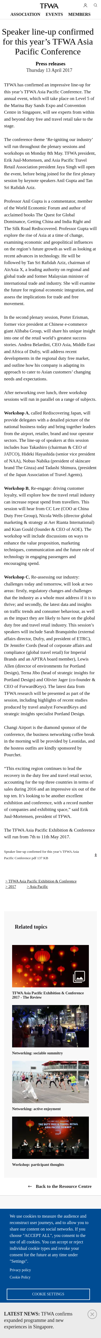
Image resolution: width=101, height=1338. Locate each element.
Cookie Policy (20, 1277)
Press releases (50, 63)
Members (79, 14)
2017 (12, 887)
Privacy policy (20, 1270)
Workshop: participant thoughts (38, 1165)
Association (25, 14)
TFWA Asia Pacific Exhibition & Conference (42, 881)
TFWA (49, 6)
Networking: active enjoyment (36, 1109)
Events (54, 14)
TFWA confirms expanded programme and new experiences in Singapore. (38, 1320)
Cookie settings (48, 1294)
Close (92, 1314)
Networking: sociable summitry (37, 1053)
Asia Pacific (39, 887)
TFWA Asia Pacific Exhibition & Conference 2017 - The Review (48, 995)
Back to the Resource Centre (64, 1186)
